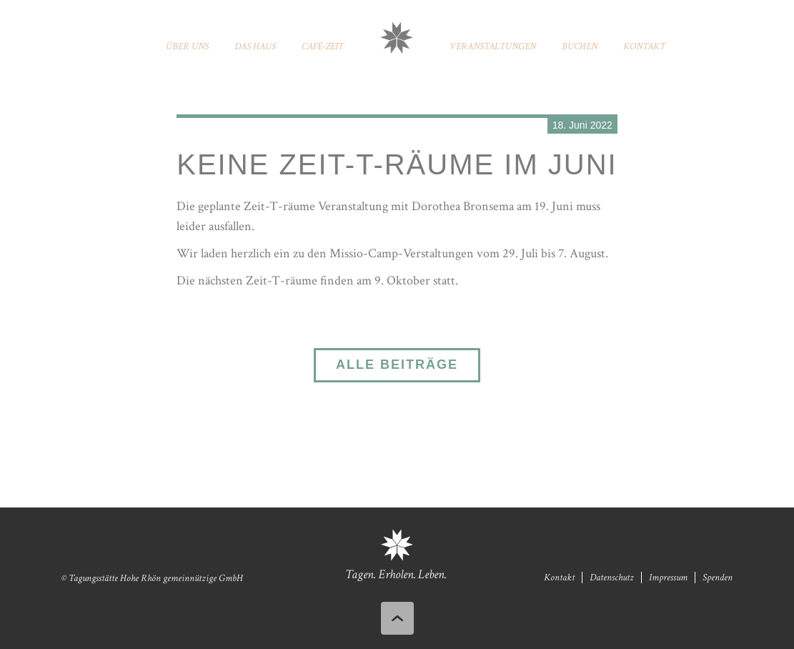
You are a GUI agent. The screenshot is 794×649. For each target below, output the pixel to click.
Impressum (668, 577)
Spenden (718, 577)
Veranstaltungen (493, 46)
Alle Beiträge (397, 364)
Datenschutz (612, 577)
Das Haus (255, 46)
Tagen (359, 574)
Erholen (396, 574)
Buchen (579, 46)
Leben (431, 574)
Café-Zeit (323, 46)
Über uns (187, 46)
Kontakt (644, 46)
